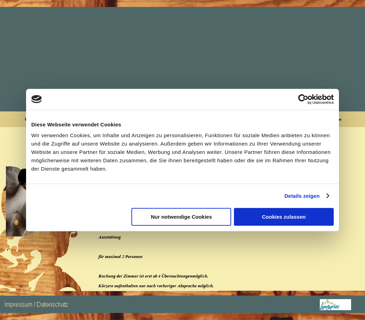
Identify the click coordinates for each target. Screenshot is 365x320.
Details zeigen (301, 196)
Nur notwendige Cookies (181, 217)
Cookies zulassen (284, 217)
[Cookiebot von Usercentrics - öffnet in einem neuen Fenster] (303, 99)
